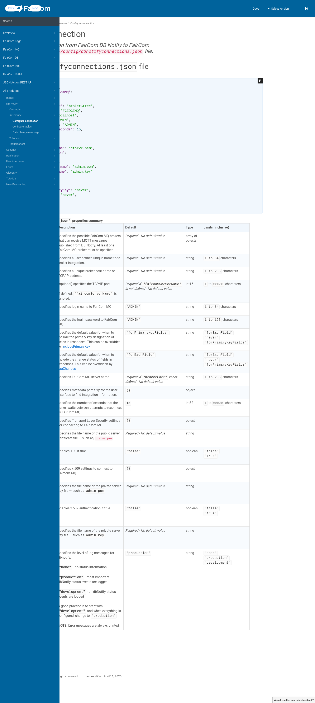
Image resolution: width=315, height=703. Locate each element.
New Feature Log (31, 184)
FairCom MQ (30, 49)
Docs (256, 8)
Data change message (26, 132)
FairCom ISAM (12, 74)
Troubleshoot (17, 143)
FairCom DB (30, 57)
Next (98, 8)
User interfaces (31, 161)
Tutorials (33, 138)
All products (30, 90)
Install (31, 98)
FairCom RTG (11, 66)
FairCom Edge (30, 41)
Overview (30, 33)
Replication (31, 156)
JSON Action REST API (30, 82)
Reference (33, 115)
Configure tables (22, 126)
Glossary (11, 172)
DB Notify (31, 104)
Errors (31, 167)
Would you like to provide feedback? (294, 700)
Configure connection (25, 120)
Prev (73, 8)
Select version (278, 8)
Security (31, 150)
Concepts (15, 109)
